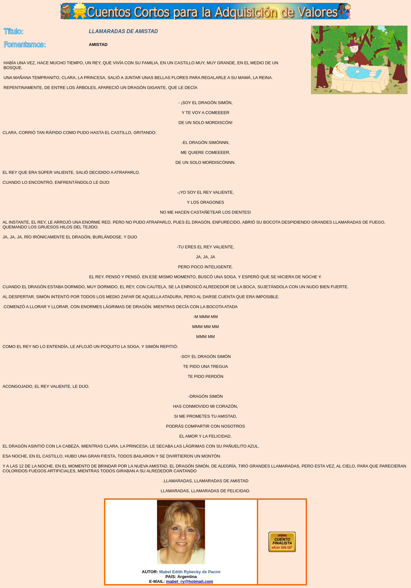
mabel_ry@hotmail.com (189, 581)
